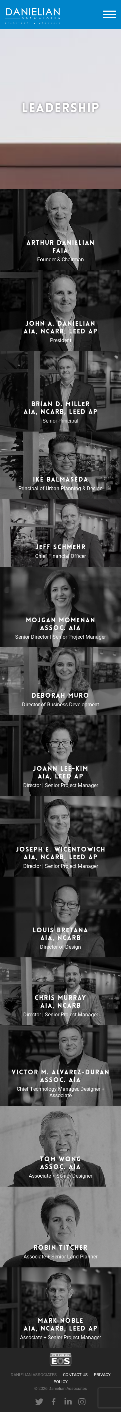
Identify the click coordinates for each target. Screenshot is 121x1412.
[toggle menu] (109, 14)
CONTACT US (75, 1374)
